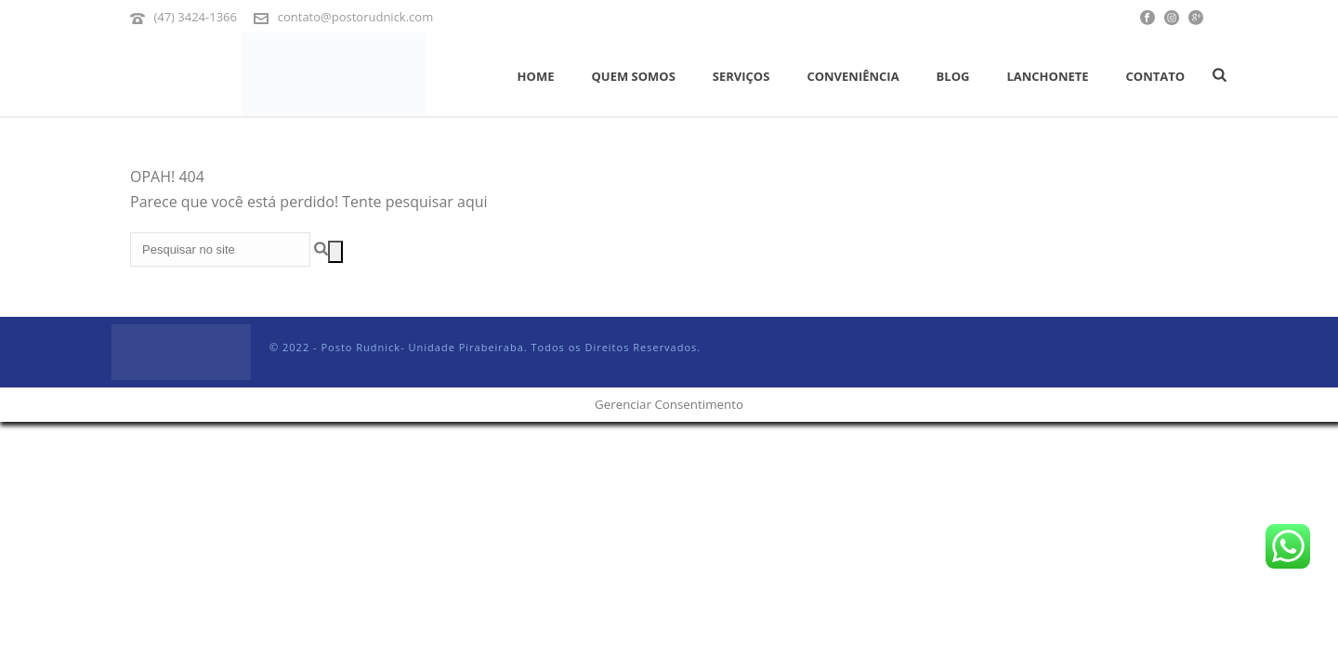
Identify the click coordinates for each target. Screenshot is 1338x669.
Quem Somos (633, 76)
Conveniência (853, 76)
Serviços (741, 76)
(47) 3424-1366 (195, 16)
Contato (1156, 76)
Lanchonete (1047, 76)
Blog (953, 76)
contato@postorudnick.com (355, 16)
